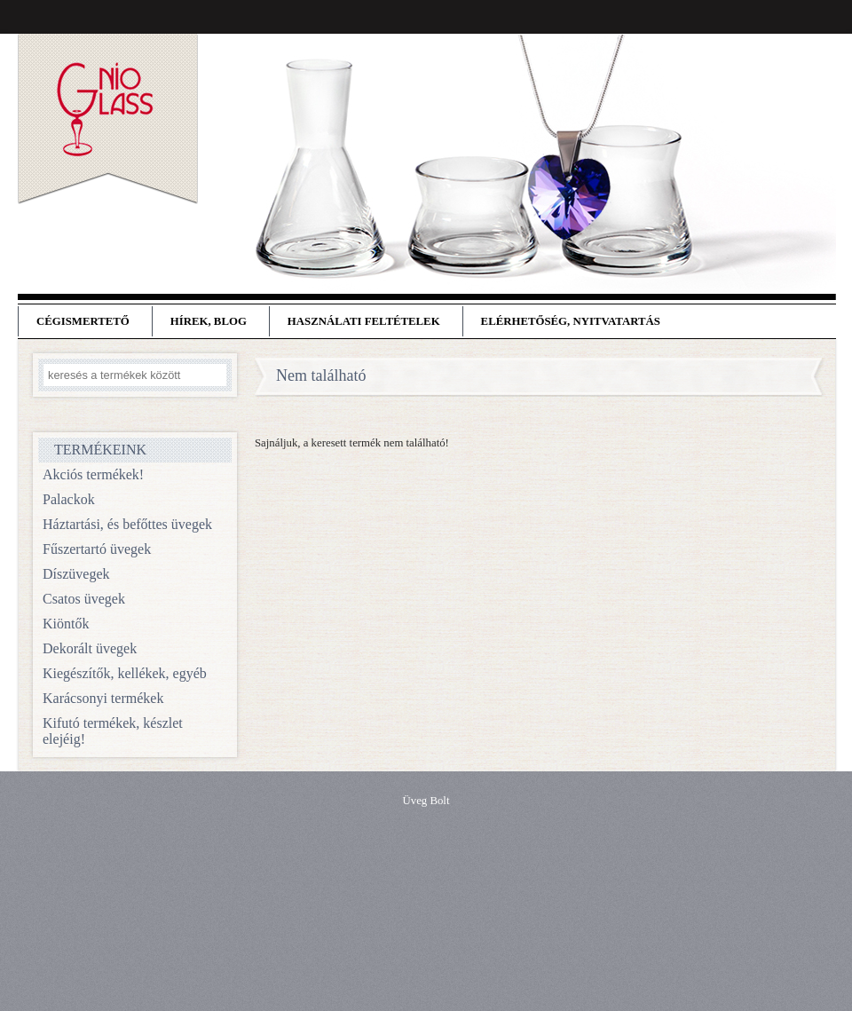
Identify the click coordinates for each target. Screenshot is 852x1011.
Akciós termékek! (93, 474)
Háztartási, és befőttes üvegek (127, 524)
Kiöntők (66, 623)
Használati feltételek (364, 321)
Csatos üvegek (84, 598)
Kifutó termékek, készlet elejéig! (113, 730)
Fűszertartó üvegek (97, 549)
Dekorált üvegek (90, 648)
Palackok (69, 499)
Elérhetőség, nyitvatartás (570, 321)
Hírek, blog (208, 321)
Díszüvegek (76, 573)
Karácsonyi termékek (103, 698)
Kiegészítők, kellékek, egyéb (125, 673)
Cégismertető (83, 321)
